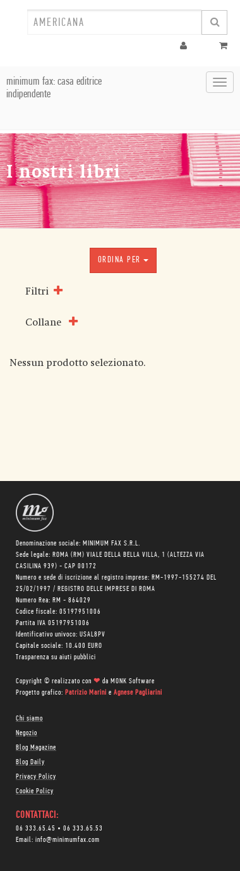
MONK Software (133, 681)
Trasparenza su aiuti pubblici (56, 657)
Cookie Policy (35, 791)
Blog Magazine (36, 748)
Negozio (26, 733)
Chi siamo (29, 718)
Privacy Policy (36, 777)
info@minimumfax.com (67, 840)
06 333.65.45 (36, 828)
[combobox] (114, 22)
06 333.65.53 (83, 828)
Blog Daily (30, 762)
